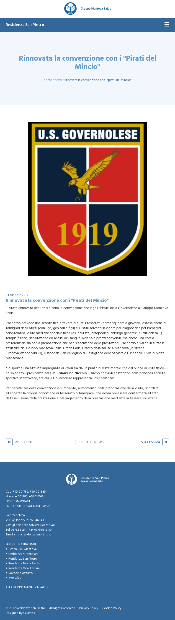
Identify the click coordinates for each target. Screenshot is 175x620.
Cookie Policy (111, 608)
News (58, 80)
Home (48, 80)
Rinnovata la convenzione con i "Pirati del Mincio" (97, 80)
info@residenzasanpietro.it (32, 534)
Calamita (29, 613)
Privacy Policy (88, 608)
